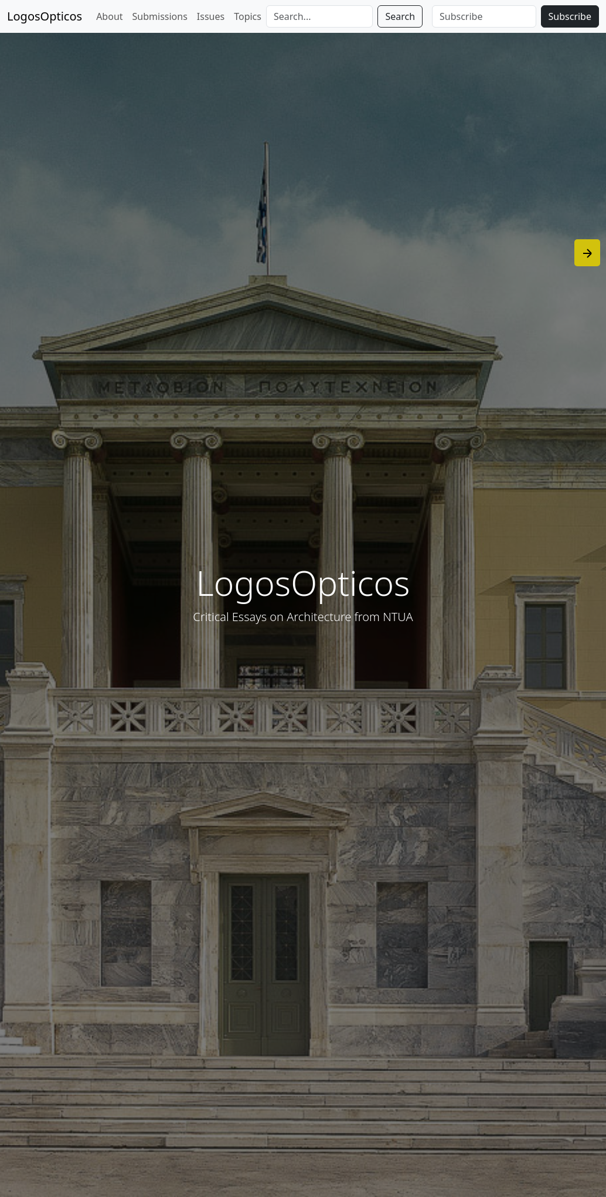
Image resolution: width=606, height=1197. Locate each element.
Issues (210, 16)
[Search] (319, 16)
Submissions (160, 16)
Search (400, 16)
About (109, 16)
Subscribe (570, 16)
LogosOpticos (44, 16)
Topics (247, 16)
